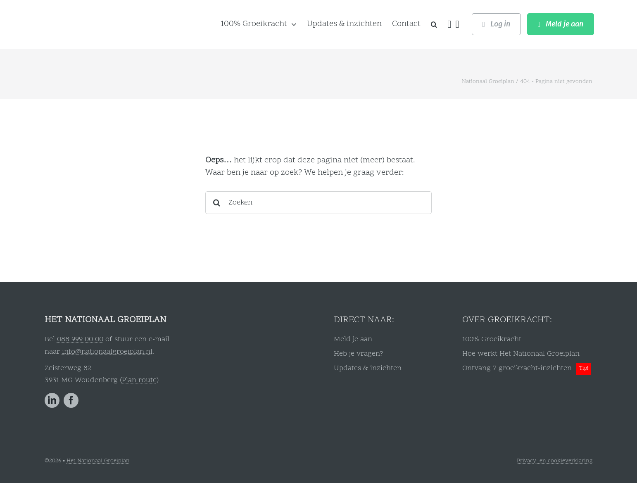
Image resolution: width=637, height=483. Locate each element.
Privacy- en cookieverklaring (554, 461)
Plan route (139, 380)
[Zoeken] (318, 202)
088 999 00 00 (80, 339)
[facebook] (71, 400)
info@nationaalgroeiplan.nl (107, 352)
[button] (434, 24)
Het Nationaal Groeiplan (98, 461)
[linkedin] (52, 400)
